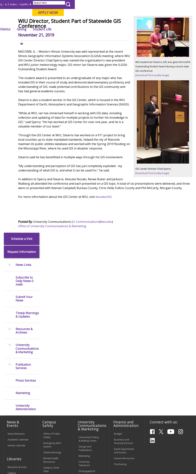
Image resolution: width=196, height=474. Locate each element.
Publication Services (23, 176)
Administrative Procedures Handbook (86, 399)
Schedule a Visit (21, 49)
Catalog (12, 334)
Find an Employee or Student (123, 352)
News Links (23, 75)
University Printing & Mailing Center (88, 300)
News (63, 37)
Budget (118, 295)
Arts (109, 29)
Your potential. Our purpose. (40, 22)
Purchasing (120, 325)
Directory (117, 4)
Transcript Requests (13, 373)
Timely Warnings (52, 314)
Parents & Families (15, 4)
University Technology (49, 419)
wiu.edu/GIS (127, 241)
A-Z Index (132, 4)
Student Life (163, 29)
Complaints (85, 427)
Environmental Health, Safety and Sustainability (53, 355)
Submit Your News (24, 109)
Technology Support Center (51, 410)
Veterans (80, 448)
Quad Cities (87, 22)
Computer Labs (51, 384)
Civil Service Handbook (85, 410)
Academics (50, 29)
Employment (37, 448)
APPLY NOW (169, 12)
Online (103, 22)
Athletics (125, 29)
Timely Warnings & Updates (27, 125)
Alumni (93, 29)
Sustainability (60, 448)
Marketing (23, 203)
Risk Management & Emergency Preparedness (53, 342)
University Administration (26, 217)
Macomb (69, 22)
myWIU (145, 4)
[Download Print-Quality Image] (160, 97)
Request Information (21, 62)
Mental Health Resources (50, 321)
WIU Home (50, 37)
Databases (13, 340)
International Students (54, 4)
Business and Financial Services (123, 303)
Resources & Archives (24, 141)
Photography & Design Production (89, 334)
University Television (84, 325)
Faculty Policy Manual (86, 388)
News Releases (16, 295)
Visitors (33, 4)
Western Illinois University (56, 16)
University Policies (88, 371)
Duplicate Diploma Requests (18, 382)
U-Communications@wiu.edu (115, 266)
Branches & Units (17, 328)
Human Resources (124, 320)
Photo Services (26, 191)
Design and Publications (85, 310)
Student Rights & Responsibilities (88, 419)
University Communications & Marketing (27, 159)
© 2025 (12, 462)
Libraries (81, 4)
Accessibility (16, 448)
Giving (143, 29)
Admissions (73, 29)
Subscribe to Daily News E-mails (25, 91)
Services (12, 346)
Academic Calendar (18, 301)
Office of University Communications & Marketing (75, 271)
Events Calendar (16, 307)
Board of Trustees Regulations (89, 378)
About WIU (27, 29)
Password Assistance (49, 401)
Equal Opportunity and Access (124, 312)
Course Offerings (99, 4)
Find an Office (121, 360)
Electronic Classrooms (49, 391)
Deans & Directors (124, 366)
